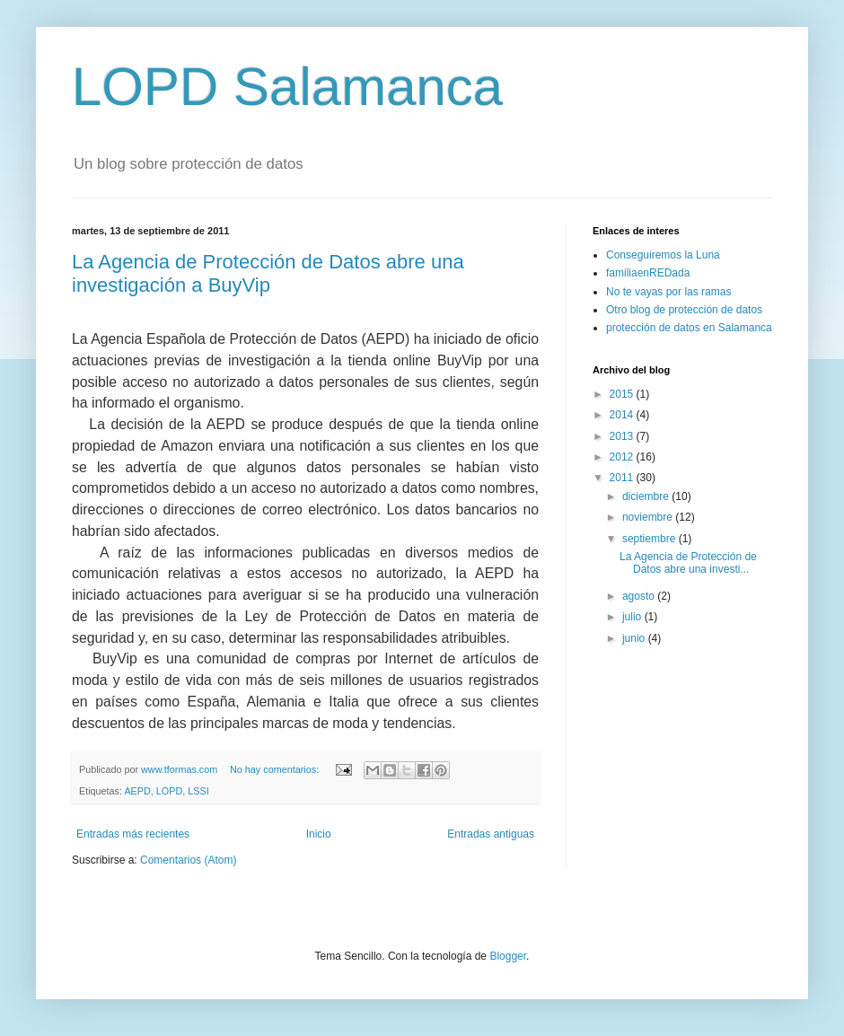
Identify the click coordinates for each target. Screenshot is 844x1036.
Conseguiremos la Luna (663, 255)
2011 (623, 477)
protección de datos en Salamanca (689, 327)
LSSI (198, 791)
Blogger (507, 956)
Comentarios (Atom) (188, 860)
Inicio (318, 834)
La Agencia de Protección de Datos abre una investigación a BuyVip (268, 273)
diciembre (647, 496)
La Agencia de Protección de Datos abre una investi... (688, 562)
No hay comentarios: (275, 769)
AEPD (137, 791)
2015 (623, 394)
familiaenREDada (648, 273)
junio (635, 638)
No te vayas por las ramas (668, 291)
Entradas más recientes (132, 834)
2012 (623, 457)
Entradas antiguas (490, 834)
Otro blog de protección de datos (684, 309)
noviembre (648, 517)
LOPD (169, 791)
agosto (639, 596)
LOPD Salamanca (287, 87)
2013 (623, 436)
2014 (623, 414)
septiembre (650, 538)
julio (633, 616)
